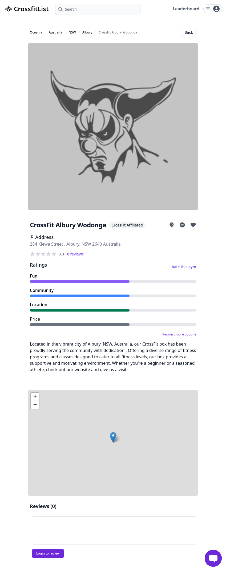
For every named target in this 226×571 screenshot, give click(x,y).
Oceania (36, 32)
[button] (113, 437)
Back (188, 32)
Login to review (48, 553)
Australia (55, 32)
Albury (87, 32)
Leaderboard (186, 9)
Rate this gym (184, 266)
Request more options (179, 334)
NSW (72, 32)
